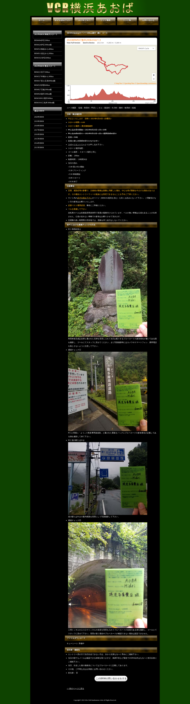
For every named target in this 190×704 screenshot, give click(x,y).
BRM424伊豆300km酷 (43, 45)
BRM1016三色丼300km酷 (44, 103)
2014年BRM (39, 143)
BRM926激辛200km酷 (43, 94)
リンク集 (127, 21)
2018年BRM (39, 126)
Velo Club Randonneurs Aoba (94, 700)
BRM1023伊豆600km (42, 58)
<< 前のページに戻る (75, 689)
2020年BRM (39, 117)
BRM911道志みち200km (44, 53)
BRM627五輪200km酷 (43, 90)
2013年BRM (39, 147)
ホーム (41, 21)
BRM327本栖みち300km (44, 76)
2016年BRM (39, 134)
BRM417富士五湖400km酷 (44, 81)
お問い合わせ (148, 21)
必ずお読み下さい (63, 21)
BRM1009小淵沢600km (43, 98)
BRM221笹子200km (42, 72)
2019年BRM (39, 121)
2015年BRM (39, 139)
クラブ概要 (106, 21)
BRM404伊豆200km (42, 40)
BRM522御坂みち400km (44, 49)
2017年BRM (39, 130)
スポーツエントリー (76, 145)
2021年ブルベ (84, 21)
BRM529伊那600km (42, 85)
